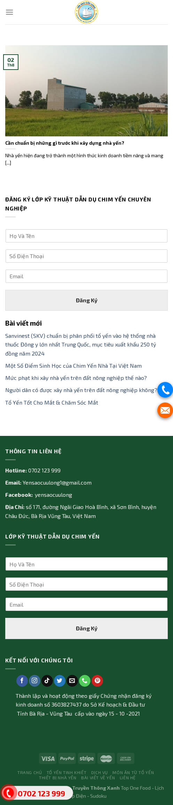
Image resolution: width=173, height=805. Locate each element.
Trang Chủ (29, 772)
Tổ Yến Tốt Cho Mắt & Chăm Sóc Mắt (51, 402)
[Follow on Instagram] (34, 681)
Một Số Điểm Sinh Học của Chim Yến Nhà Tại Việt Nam (73, 365)
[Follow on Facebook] (22, 681)
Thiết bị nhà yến (58, 777)
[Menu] (9, 12)
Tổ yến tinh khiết (66, 772)
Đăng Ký (86, 299)
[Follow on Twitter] (59, 681)
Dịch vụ (99, 772)
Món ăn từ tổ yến (133, 772)
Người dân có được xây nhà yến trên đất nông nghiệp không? (81, 389)
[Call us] (85, 681)
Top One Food (136, 788)
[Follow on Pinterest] (97, 681)
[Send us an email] (72, 681)
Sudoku (98, 796)
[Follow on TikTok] (47, 681)
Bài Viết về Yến (98, 777)
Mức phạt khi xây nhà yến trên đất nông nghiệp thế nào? (76, 377)
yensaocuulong (53, 494)
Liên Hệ (128, 777)
